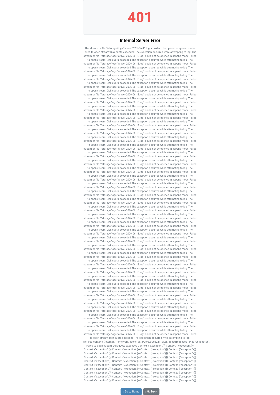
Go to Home (131, 391)
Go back (151, 391)
